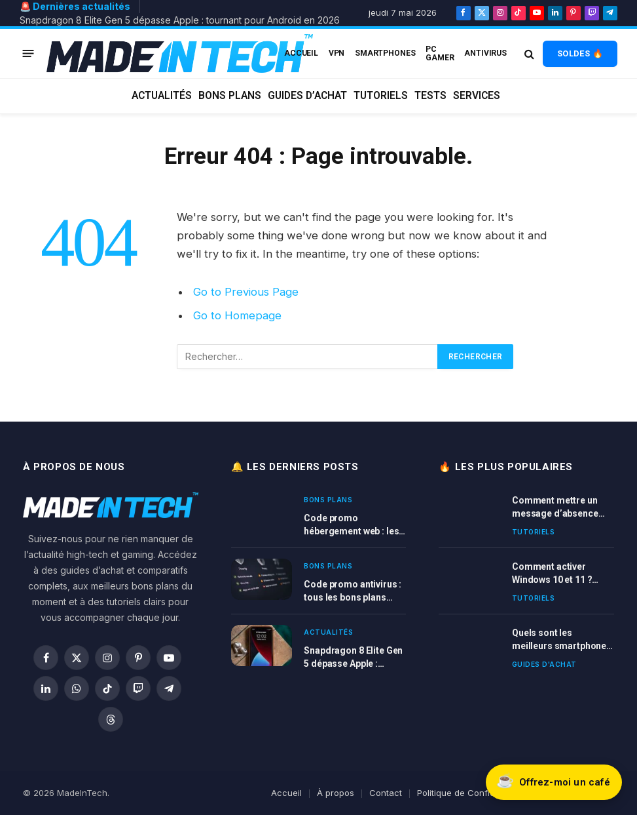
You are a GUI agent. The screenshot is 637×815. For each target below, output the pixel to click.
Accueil (286, 792)
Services (476, 96)
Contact (385, 792)
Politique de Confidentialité (472, 792)
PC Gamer (440, 53)
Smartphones (385, 53)
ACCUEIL (301, 53)
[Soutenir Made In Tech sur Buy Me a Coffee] (553, 781)
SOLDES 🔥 (580, 53)
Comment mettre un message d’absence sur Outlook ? (555, 507)
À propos (335, 792)
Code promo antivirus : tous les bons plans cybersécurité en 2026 (352, 591)
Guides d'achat (544, 664)
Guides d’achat (307, 96)
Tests (430, 96)
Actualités (162, 96)
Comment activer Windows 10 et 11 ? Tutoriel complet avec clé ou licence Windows (561, 573)
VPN (337, 53)
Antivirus (485, 53)
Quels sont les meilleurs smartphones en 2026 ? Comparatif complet (561, 639)
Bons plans (229, 96)
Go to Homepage (237, 315)
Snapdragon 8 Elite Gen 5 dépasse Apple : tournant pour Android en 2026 (180, 20)
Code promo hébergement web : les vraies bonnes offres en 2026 (354, 525)
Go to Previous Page (246, 291)
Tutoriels (381, 96)
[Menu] (28, 53)
